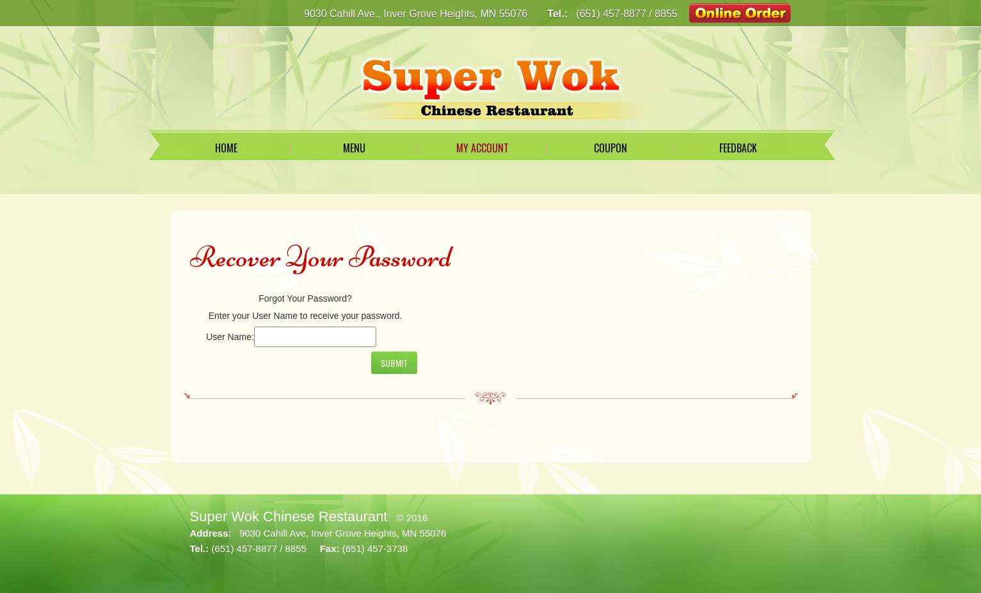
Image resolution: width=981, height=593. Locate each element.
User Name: (230, 337)
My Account (482, 148)
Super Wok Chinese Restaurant (289, 516)
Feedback (738, 148)
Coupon (610, 148)
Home (226, 148)
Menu (354, 148)
